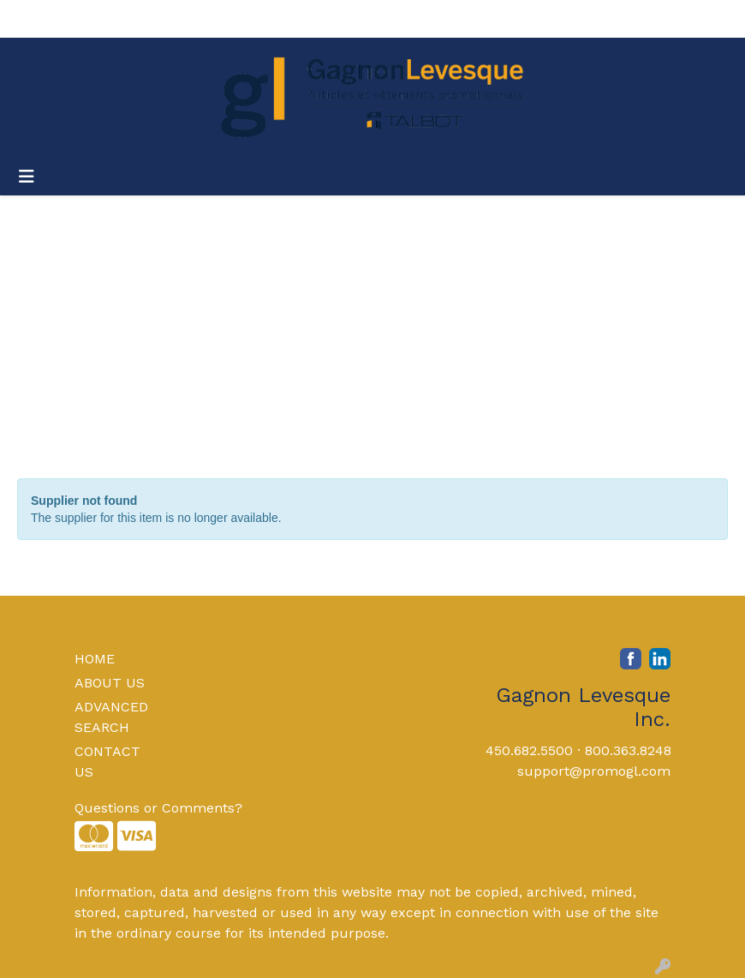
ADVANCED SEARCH (111, 717)
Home (36, 18)
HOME (94, 659)
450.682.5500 (529, 750)
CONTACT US (107, 761)
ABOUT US (109, 683)
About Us (98, 18)
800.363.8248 (628, 750)
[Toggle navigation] (27, 177)
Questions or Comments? (158, 808)
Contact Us (177, 18)
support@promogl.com (593, 771)
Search (500, 18)
